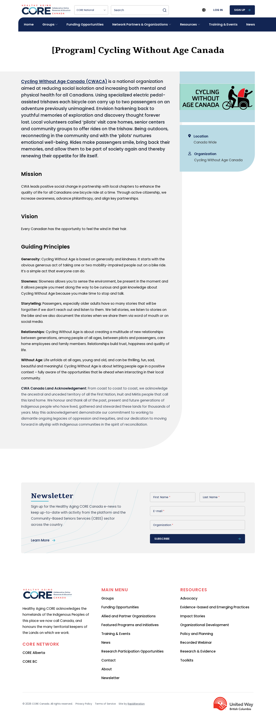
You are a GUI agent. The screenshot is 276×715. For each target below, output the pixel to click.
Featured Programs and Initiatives (130, 625)
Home (29, 24)
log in (218, 10)
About (106, 669)
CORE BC (30, 661)
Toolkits (186, 660)
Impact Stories (192, 616)
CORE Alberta (34, 652)
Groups (107, 598)
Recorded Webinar (196, 642)
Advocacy (188, 598)
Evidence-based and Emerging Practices (214, 607)
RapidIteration (136, 703)
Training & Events (223, 24)
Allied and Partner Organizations (128, 616)
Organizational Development (204, 625)
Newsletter (110, 678)
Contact (108, 660)
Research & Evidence (198, 651)
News (250, 24)
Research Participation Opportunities (132, 651)
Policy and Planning (196, 633)
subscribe (197, 539)
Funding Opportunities (85, 24)
